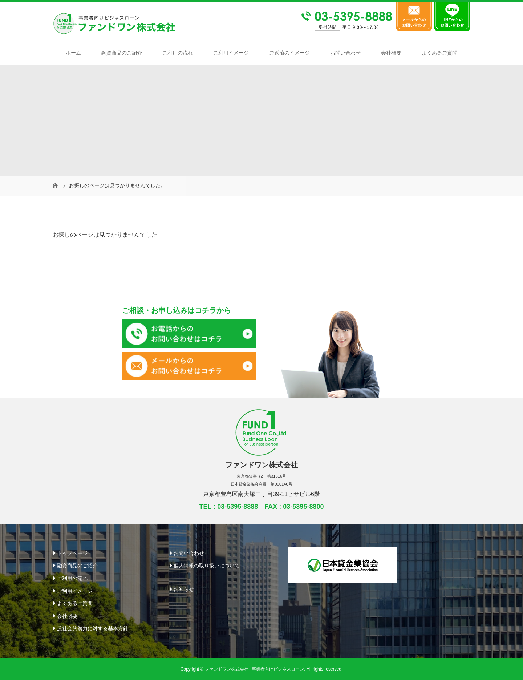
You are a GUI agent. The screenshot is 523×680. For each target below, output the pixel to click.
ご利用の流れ (177, 53)
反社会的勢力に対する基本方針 (92, 628)
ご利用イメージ (231, 53)
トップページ (72, 553)
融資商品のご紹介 (121, 53)
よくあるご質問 (439, 53)
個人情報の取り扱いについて (207, 565)
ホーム (73, 53)
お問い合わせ (345, 53)
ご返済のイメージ (289, 53)
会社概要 (391, 53)
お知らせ (184, 589)
